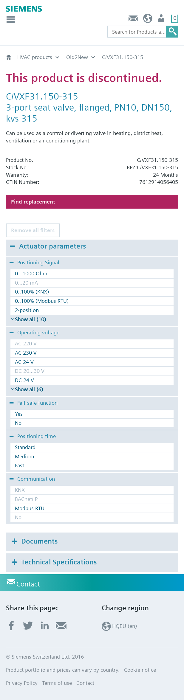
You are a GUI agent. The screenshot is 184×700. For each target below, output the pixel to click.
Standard (25, 447)
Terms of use (57, 683)
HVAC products (34, 57)
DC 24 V (24, 380)
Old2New (77, 57)
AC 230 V (26, 353)
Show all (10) (30, 319)
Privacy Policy (22, 683)
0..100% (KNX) (32, 291)
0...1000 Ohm (31, 273)
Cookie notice (140, 670)
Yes (19, 414)
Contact (28, 584)
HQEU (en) (124, 626)
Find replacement (33, 201)
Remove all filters (33, 230)
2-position (27, 310)
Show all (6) (29, 389)
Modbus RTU (29, 508)
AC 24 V (24, 362)
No (18, 423)
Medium (24, 456)
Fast (19, 465)
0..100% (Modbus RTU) (42, 301)
